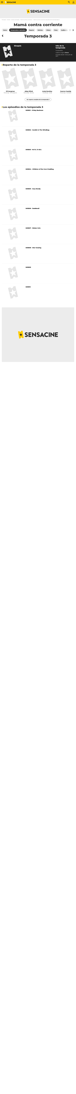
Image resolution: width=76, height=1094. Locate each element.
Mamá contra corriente (26, 19)
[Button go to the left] (70, 30)
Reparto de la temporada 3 (19, 64)
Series (8, 19)
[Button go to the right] (73, 30)
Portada (4, 19)
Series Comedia (15, 19)
